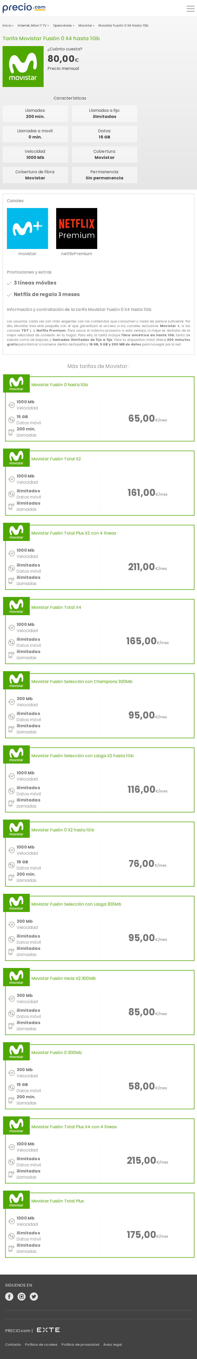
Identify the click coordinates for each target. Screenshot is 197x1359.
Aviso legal (112, 1344)
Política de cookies (41, 1344)
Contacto (13, 1344)
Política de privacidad (80, 1344)
